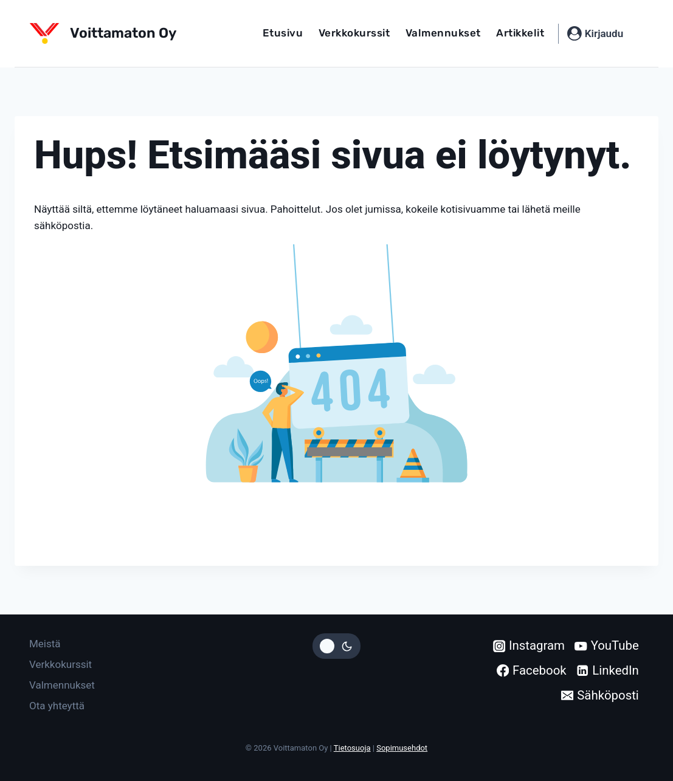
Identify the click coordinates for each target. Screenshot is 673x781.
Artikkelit (520, 33)
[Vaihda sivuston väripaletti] (336, 646)
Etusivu (283, 33)
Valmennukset (443, 33)
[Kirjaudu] (595, 33)
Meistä (45, 644)
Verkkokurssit (354, 33)
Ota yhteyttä (57, 706)
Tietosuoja (352, 747)
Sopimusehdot (401, 747)
